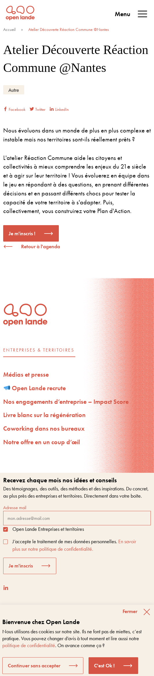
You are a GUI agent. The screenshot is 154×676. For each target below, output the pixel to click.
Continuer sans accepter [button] (34, 665)
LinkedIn (59, 109)
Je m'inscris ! (22, 233)
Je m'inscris (21, 565)
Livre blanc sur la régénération (44, 415)
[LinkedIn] (5, 588)
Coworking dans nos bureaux (43, 428)
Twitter (37, 109)
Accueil (9, 29)
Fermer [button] (130, 611)
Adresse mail (77, 515)
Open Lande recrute (35, 388)
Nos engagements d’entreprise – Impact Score (66, 401)
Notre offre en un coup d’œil (41, 442)
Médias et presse (26, 374)
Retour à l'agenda (40, 246)
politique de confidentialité (28, 645)
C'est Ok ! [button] (104, 665)
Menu (131, 14)
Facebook (14, 109)
